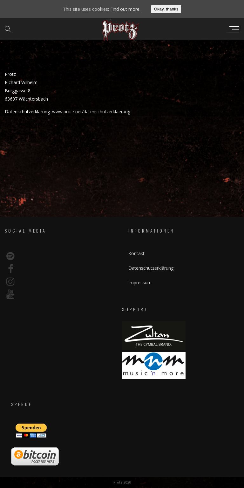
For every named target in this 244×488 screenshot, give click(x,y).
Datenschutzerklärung (150, 268)
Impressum (140, 283)
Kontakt (136, 253)
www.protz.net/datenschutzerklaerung (91, 112)
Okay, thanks (166, 9)
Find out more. (125, 9)
